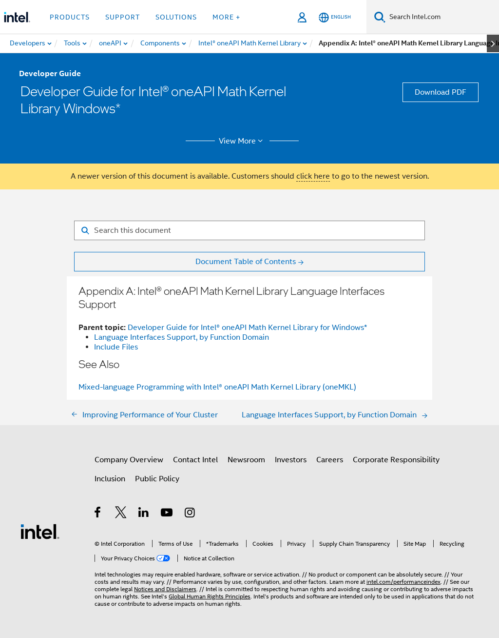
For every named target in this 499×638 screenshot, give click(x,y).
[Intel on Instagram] (190, 514)
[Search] (379, 17)
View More (242, 141)
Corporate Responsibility (396, 460)
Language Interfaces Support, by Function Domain (181, 337)
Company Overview (129, 460)
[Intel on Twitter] (121, 514)
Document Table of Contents (245, 262)
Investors (291, 460)
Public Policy (157, 479)
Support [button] (122, 17)
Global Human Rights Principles (209, 596)
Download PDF (440, 92)
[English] (334, 17)
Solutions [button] (176, 17)
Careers (329, 460)
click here (313, 176)
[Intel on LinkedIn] (144, 514)
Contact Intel (195, 460)
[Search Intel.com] (442, 17)
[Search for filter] (249, 230)
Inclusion (110, 479)
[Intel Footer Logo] (39, 531)
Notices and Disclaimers (165, 589)
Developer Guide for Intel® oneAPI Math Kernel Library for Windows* (247, 327)
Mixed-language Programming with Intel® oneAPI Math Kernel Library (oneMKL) (217, 387)
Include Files (116, 347)
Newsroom (246, 460)
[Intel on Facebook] (98, 514)
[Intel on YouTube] (167, 514)
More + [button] (226, 17)
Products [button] (70, 17)
